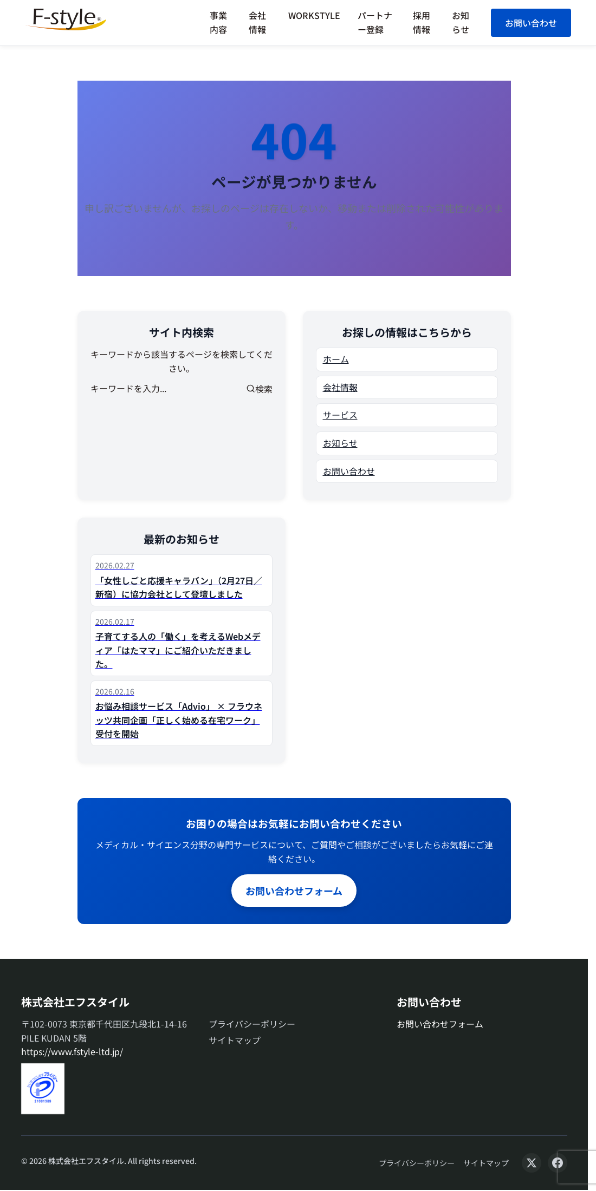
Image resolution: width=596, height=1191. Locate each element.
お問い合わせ (531, 22)
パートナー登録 (375, 22)
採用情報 (421, 22)
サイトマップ (235, 1039)
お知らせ (460, 22)
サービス (340, 414)
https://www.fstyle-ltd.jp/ (72, 1051)
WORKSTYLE (314, 15)
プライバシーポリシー (252, 1023)
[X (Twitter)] (531, 1163)
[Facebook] (557, 1163)
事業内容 (218, 22)
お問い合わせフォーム (293, 891)
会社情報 (257, 22)
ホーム (336, 358)
